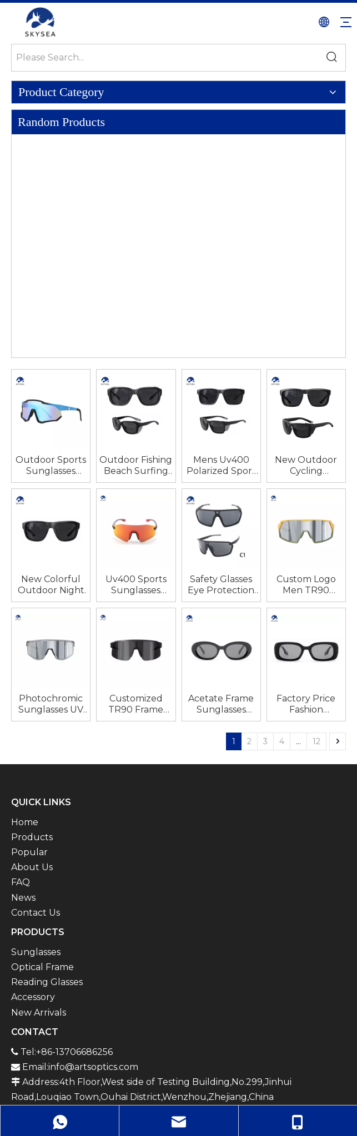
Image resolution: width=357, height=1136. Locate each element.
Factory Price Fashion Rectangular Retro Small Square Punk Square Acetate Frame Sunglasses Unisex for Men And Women (306, 704)
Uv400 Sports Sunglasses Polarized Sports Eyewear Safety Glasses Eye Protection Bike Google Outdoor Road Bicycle (136, 585)
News (23, 897)
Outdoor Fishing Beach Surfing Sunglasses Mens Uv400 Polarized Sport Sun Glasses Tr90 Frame (135, 466)
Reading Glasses (47, 982)
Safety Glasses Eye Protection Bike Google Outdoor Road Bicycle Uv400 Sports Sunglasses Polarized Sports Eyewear (221, 585)
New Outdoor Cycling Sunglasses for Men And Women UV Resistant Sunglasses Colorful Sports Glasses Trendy (306, 466)
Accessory (33, 997)
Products (32, 837)
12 (316, 741)
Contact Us (35, 912)
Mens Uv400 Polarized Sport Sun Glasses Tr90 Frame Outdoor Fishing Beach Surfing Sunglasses (221, 466)
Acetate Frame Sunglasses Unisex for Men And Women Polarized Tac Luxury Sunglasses (221, 704)
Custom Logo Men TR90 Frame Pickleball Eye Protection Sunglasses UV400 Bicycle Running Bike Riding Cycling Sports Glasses (306, 585)
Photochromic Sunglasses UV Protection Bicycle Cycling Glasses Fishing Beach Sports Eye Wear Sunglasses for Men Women (51, 704)
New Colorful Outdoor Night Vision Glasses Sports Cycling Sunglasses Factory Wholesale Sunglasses (51, 585)
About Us (32, 867)
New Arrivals (38, 1012)
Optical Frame (42, 967)
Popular (29, 852)
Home (24, 822)
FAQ (20, 882)
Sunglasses (36, 952)
